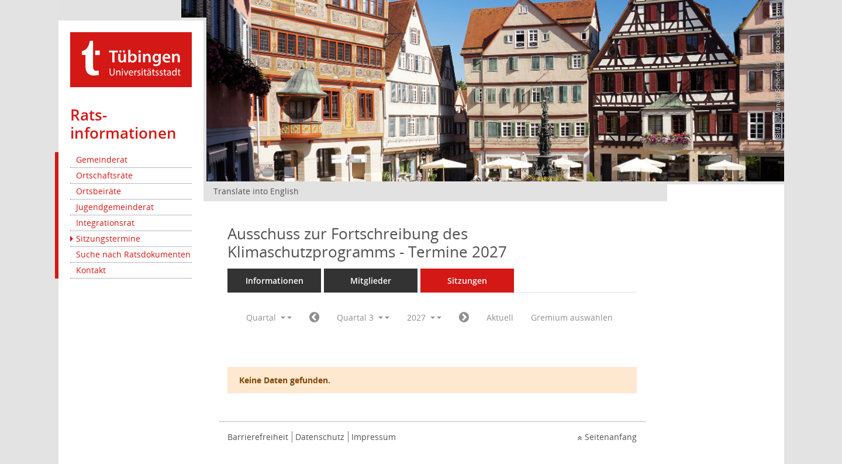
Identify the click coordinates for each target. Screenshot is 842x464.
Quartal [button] (265, 317)
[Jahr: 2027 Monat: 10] (464, 317)
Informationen (274, 280)
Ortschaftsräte (104, 175)
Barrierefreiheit (257, 436)
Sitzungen (467, 280)
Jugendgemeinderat (115, 206)
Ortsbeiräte (98, 191)
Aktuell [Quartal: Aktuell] (499, 317)
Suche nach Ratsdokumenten (133, 254)
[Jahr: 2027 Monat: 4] (314, 317)
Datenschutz (319, 436)
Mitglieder (370, 280)
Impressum (373, 436)
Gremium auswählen (572, 317)
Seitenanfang (611, 436)
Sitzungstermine (108, 238)
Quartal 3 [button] (360, 317)
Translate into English (256, 191)
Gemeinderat (101, 159)
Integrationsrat (105, 222)
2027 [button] (421, 317)
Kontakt (91, 270)
